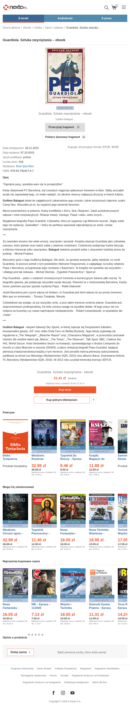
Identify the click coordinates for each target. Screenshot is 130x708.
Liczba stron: (11, 161)
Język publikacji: (13, 157)
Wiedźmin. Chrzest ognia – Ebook (13, 533)
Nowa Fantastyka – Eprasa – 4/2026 (13, 608)
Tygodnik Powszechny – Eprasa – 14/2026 (42, 533)
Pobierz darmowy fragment (62, 137)
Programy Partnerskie (22, 668)
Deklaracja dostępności (76, 682)
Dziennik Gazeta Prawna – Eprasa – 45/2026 (100, 608)
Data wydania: (12, 152)
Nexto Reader (44, 668)
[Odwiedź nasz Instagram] (63, 693)
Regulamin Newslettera (107, 668)
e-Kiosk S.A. (74, 701)
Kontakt (64, 675)
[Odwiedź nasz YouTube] (72, 693)
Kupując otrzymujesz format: (85, 147)
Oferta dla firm (99, 682)
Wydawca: (9, 166)
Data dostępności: (14, 148)
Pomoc (53, 675)
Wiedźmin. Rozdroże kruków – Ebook (41, 459)
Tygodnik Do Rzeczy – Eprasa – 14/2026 (70, 459)
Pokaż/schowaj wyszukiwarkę (107, 7)
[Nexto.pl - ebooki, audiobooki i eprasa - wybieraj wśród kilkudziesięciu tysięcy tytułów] (15, 7)
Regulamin (85, 668)
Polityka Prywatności (66, 668)
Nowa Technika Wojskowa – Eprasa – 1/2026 (99, 533)
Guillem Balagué (64, 119)
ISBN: (6, 170)
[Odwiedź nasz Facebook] (53, 693)
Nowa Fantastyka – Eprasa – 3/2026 (70, 533)
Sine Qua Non (25, 166)
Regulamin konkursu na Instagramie (42, 682)
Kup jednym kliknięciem (61, 399)
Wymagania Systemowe (33, 675)
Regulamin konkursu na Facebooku (90, 675)
